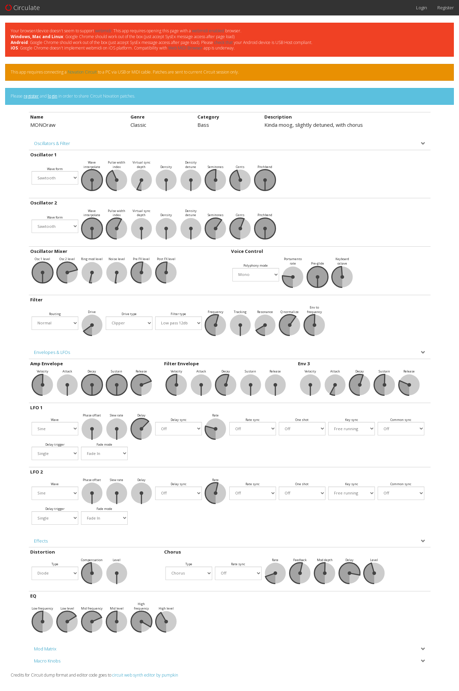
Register (445, 7)
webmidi (103, 31)
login (52, 96)
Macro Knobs (47, 661)
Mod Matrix (45, 649)
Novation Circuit (82, 72)
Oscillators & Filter (52, 143)
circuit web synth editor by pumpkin (145, 675)
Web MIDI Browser (185, 48)
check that (223, 42)
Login (421, 7)
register (31, 96)
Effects (41, 541)
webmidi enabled (208, 31)
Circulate (22, 7)
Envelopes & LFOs (52, 352)
